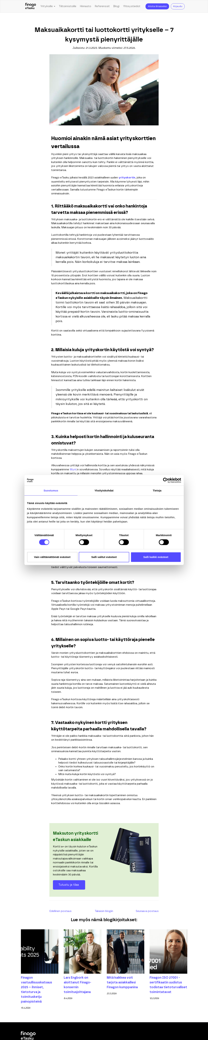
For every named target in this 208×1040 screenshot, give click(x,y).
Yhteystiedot (131, 6)
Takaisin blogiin (104, 911)
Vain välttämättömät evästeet (52, 556)
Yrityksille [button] (47, 6)
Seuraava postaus (147, 911)
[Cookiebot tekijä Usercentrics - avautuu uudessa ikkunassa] (165, 480)
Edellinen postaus (60, 911)
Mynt (73, 469)
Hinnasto (85, 6)
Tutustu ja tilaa (69, 884)
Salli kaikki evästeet (155, 556)
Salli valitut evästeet (104, 556)
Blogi (116, 6)
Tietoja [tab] (157, 490)
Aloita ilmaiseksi (157, 6)
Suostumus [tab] (51, 490)
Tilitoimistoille (67, 6)
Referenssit (102, 6)
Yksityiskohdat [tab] (104, 490)
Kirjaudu (177, 6)
